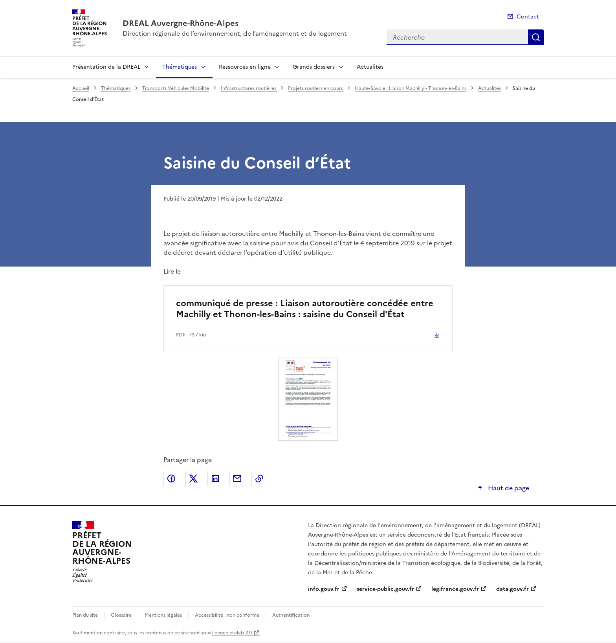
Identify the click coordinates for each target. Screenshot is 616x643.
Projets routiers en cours (315, 88)
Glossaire (121, 615)
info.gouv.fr (323, 589)
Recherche (536, 37)
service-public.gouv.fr (385, 589)
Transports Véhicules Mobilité (175, 88)
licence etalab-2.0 (232, 632)
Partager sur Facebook (171, 478)
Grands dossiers (314, 67)
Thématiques (179, 67)
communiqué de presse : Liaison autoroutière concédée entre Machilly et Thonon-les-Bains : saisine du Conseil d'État (304, 309)
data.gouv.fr (512, 589)
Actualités (370, 67)
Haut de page (507, 488)
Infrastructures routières (249, 88)
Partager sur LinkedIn (215, 478)
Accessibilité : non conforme (227, 615)
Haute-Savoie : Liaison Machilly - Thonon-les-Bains (410, 88)
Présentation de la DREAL (106, 67)
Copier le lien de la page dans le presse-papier (259, 478)
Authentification (291, 615)
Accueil (80, 88)
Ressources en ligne (245, 67)
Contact (528, 17)
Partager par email (237, 478)
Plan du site (85, 615)
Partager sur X (193, 478)
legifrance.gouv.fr (455, 589)
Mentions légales (163, 615)
